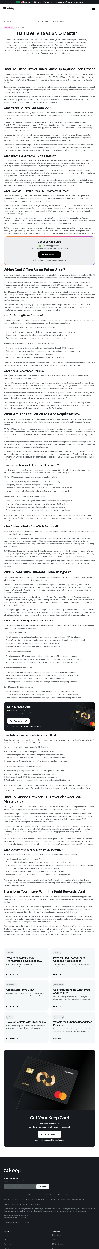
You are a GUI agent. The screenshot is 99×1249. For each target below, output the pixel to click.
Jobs (54, 1240)
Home (6, 1235)
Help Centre (57, 1235)
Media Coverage (58, 1244)
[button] (93, 8)
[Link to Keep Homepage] (9, 8)
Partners (7, 1244)
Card (5, 1240)
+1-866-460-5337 (24, 1218)
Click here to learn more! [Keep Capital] (74, 2)
